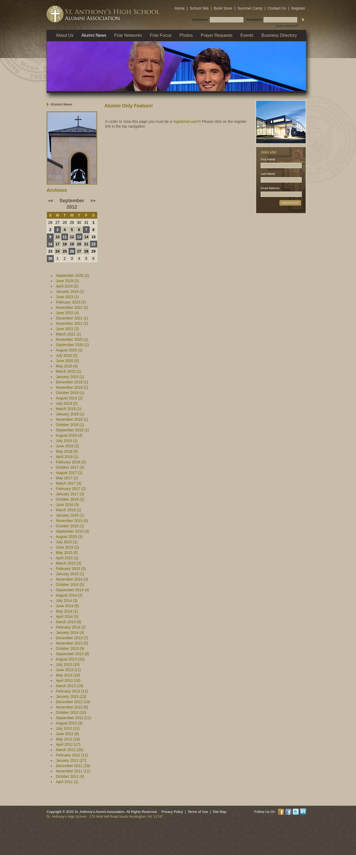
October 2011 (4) (70, 776)
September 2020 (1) (72, 345)
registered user (185, 121)
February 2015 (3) (71, 568)
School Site (199, 8)
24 (57, 251)
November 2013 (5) (72, 643)
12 (72, 237)
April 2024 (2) (67, 286)
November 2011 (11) (73, 771)
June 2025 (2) (67, 281)
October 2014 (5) (70, 584)
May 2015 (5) (67, 552)
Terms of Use (198, 812)
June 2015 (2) (67, 547)
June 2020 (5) (67, 361)
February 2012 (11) (72, 755)
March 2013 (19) (69, 686)
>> (93, 200)
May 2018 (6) (67, 451)
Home (180, 8)
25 (65, 251)
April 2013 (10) (68, 680)
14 (86, 237)
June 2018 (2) (67, 446)
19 (72, 244)
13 (79, 237)
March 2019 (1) (68, 409)
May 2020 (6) (67, 366)
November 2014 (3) (72, 579)
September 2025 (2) (72, 275)
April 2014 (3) (67, 616)
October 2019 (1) (70, 393)
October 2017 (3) (70, 467)
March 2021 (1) (68, 334)
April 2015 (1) (67, 558)
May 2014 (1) (67, 611)
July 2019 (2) (66, 403)
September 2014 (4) (72, 590)
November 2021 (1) (72, 323)
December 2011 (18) (73, 766)
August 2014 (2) (69, 595)
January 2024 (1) (70, 291)
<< (51, 200)
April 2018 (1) (67, 457)
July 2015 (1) (66, 542)
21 (86, 244)
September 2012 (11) (73, 718)
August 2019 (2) (69, 398)
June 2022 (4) (67, 313)
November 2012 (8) (72, 707)
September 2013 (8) (72, 654)
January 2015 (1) (70, 574)
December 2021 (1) (72, 318)
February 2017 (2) (71, 489)
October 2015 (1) (70, 526)
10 (57, 237)
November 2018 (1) (72, 419)
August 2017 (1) (69, 473)
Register (298, 8)
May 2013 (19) (68, 675)
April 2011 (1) (67, 782)
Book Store (223, 8)
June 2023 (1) (67, 297)
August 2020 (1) (69, 350)
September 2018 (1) (72, 430)
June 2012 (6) (67, 734)
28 (65, 222)
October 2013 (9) (70, 648)
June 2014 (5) (67, 606)
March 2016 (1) (68, 510)
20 (79, 244)
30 (79, 222)
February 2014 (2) (71, 627)
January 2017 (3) (70, 494)
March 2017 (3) (68, 483)
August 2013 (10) (70, 659)
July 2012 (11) (68, 728)
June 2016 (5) (67, 505)
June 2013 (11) (68, 670)
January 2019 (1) (70, 414)
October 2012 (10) (71, 712)
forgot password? (287, 25)
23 (50, 251)
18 (65, 244)
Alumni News (61, 104)
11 (65, 237)
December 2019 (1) (72, 382)
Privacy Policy (172, 812)
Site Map (219, 812)
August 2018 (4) (69, 435)
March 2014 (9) (68, 622)
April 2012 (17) (68, 744)
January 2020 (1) (70, 377)
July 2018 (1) (66, 441)
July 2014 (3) (66, 600)
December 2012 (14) (73, 702)
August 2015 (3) (69, 536)
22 (93, 244)
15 (93, 237)
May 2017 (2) (67, 478)
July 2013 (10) (68, 664)
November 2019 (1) (72, 387)
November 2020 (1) (72, 339)
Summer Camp (250, 8)
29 (72, 222)
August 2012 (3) (69, 723)
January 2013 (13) (71, 696)
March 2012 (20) (69, 750)
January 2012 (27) (71, 760)
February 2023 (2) (71, 302)
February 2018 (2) (71, 462)
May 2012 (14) (68, 739)
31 (86, 222)
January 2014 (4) (70, 632)
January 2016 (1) (70, 515)
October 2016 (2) (70, 499)
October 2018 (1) (70, 425)
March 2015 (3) (68, 563)
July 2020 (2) (66, 355)
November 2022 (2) (72, 307)
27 (57, 222)
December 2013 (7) (72, 638)
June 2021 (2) (67, 329)
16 (50, 244)
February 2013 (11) (72, 691)
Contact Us (277, 8)
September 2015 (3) (72, 531)
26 (50, 222)
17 (57, 244)
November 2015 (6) (72, 520)
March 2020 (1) (68, 371)
